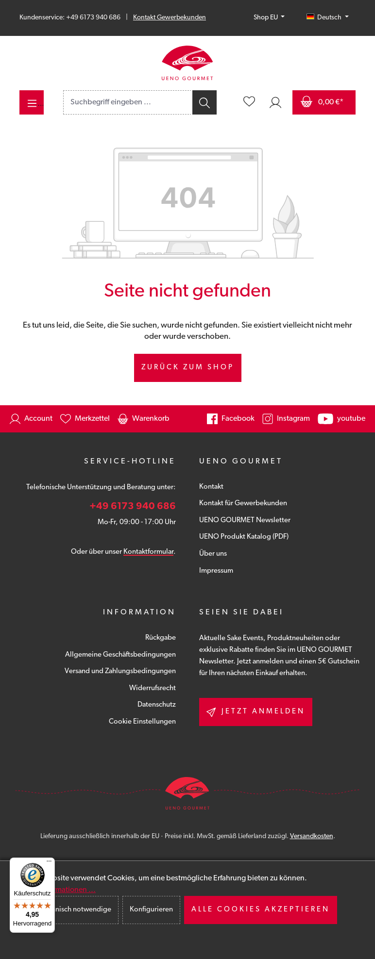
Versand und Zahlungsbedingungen (120, 671)
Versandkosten (311, 836)
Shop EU (266, 17)
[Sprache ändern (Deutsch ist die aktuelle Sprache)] (328, 18)
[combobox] (127, 102)
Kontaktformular (148, 552)
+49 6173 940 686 (132, 507)
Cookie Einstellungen (142, 722)
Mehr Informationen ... (58, 890)
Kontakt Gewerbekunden (169, 17)
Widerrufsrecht (152, 688)
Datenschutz (156, 705)
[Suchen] (204, 102)
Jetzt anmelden (255, 712)
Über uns (213, 554)
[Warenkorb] (324, 102)
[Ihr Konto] (275, 102)
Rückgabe (160, 638)
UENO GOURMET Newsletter (244, 520)
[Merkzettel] (249, 102)
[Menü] (31, 102)
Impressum (216, 571)
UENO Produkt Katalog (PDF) (244, 537)
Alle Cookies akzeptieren (260, 909)
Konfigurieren (151, 909)
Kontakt (211, 487)
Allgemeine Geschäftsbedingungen (120, 655)
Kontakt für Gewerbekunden (243, 503)
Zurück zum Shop (187, 367)
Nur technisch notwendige (70, 909)
